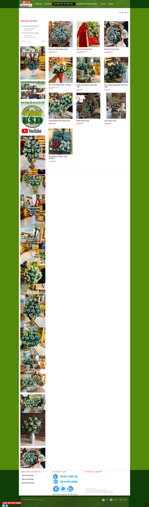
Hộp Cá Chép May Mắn (30, 37)
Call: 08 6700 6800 (12, 503)
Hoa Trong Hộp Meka (29, 28)
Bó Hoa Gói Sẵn (28, 30)
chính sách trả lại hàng (28, 479)
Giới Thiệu (48, 4)
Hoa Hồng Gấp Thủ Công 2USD (64, 4)
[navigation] (74, 4)
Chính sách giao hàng (27, 475)
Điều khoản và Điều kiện (28, 483)
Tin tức (103, 4)
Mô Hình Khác (27, 35)
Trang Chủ (38, 4)
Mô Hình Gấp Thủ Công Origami (87, 4)
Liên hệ (110, 4)
